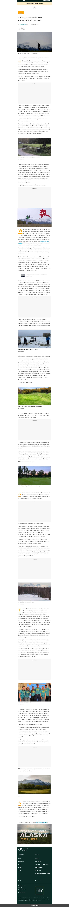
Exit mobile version (34, 905)
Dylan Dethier (23, 24)
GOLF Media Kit (38, 861)
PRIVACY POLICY (38, 870)
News (19, 858)
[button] (21, 29)
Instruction (21, 861)
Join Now (45, 0)
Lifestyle (20, 867)
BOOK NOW (41, 3)
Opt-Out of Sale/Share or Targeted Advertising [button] (42, 873)
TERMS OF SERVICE (39, 867)
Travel (19, 870)
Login (48, 0)
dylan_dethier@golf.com (41, 822)
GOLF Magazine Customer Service (42, 864)
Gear (19, 864)
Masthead (37, 858)
